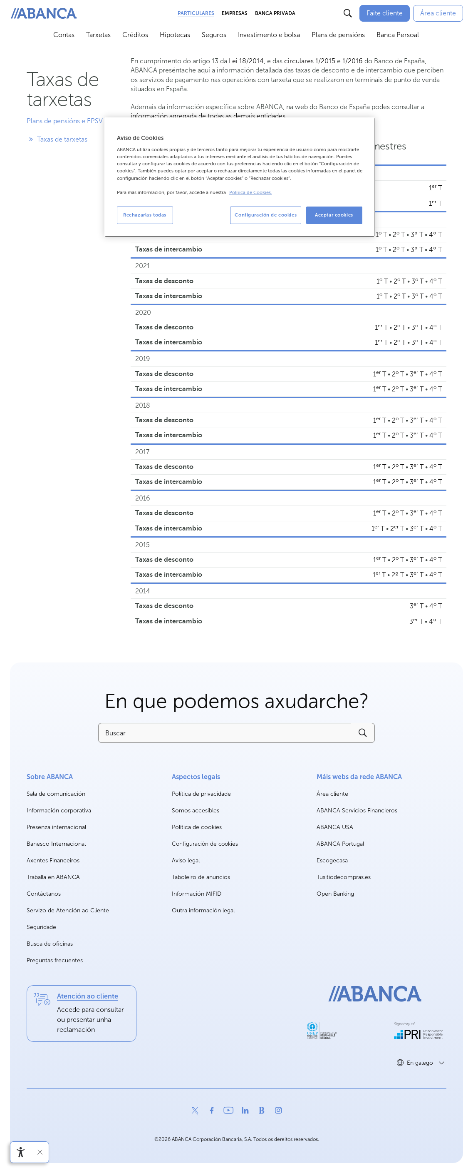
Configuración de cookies (205, 844)
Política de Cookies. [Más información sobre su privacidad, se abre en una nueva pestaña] (250, 192)
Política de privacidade (201, 793)
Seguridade (41, 927)
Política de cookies (197, 827)
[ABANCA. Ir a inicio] (44, 13)
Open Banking (335, 894)
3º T (417, 235)
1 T (435, 188)
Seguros (214, 35)
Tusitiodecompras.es (344, 878)
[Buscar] (347, 13)
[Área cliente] (438, 13)
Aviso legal (186, 860)
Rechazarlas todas (144, 215)
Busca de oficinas (50, 943)
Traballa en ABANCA (53, 878)
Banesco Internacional (56, 844)
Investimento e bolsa (269, 35)
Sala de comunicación (56, 794)
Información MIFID (196, 893)
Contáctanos (44, 893)
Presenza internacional (56, 827)
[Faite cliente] (384, 13)
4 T (435, 281)
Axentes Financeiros (53, 860)
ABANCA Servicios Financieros (357, 811)
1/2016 (352, 61)
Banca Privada (275, 13)
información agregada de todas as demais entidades (208, 116)
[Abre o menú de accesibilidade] (21, 1152)
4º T (435, 235)
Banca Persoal (397, 35)
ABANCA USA (335, 828)
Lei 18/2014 (246, 61)
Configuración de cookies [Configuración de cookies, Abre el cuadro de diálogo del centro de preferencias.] (266, 215)
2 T (399, 235)
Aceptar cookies (334, 215)
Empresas (235, 13)
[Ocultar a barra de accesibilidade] (40, 1152)
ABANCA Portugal (340, 844)
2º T (397, 575)
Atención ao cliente (87, 996)
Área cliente (332, 794)
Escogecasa (332, 861)
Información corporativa (59, 811)
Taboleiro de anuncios (201, 877)
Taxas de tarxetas (57, 139)
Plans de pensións (338, 35)
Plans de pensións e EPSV (65, 121)
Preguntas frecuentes (55, 960)
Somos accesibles (195, 810)
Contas (63, 35)
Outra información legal (203, 910)
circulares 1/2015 (309, 61)
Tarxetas (98, 35)
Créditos (135, 35)
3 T (417, 281)
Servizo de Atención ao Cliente (68, 910)
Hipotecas (175, 35)
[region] (239, 177)
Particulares (196, 13)
